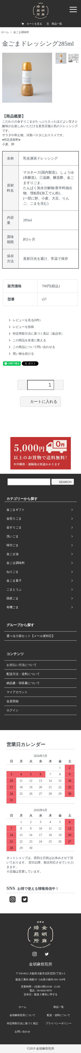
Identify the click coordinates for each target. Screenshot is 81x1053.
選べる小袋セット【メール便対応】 (30, 636)
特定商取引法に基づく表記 (22, 1023)
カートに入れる (40, 401)
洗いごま (12, 536)
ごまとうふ (14, 589)
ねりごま (12, 571)
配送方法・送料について (23, 674)
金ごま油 (12, 554)
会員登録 (12, 701)
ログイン (12, 710)
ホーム (5, 32)
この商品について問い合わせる (34, 347)
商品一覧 (57, 23)
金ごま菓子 (14, 580)
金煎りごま (14, 518)
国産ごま (12, 598)
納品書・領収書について (23, 683)
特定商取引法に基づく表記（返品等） (38, 333)
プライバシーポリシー (58, 1023)
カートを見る (34, 23)
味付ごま (12, 545)
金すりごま (14, 527)
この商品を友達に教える (29, 340)
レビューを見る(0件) (26, 320)
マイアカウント (17, 692)
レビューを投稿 (23, 327)
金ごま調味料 (21, 32)
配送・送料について (58, 1015)
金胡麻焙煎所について (22, 1015)
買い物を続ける (23, 353)
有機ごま (12, 607)
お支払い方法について (21, 665)
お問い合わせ (22, 1031)
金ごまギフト (15, 509)
